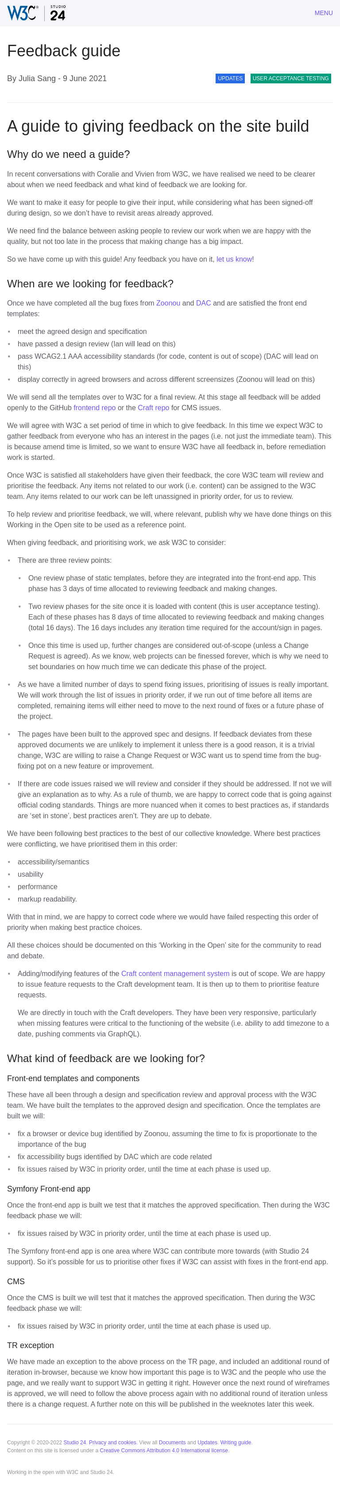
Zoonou (168, 303)
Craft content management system (175, 973)
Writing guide (235, 1442)
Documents (172, 1442)
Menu (324, 12)
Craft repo (153, 408)
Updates (207, 1442)
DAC (203, 303)
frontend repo (94, 408)
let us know (234, 259)
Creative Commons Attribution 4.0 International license (164, 1450)
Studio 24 (75, 1442)
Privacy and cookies (112, 1442)
